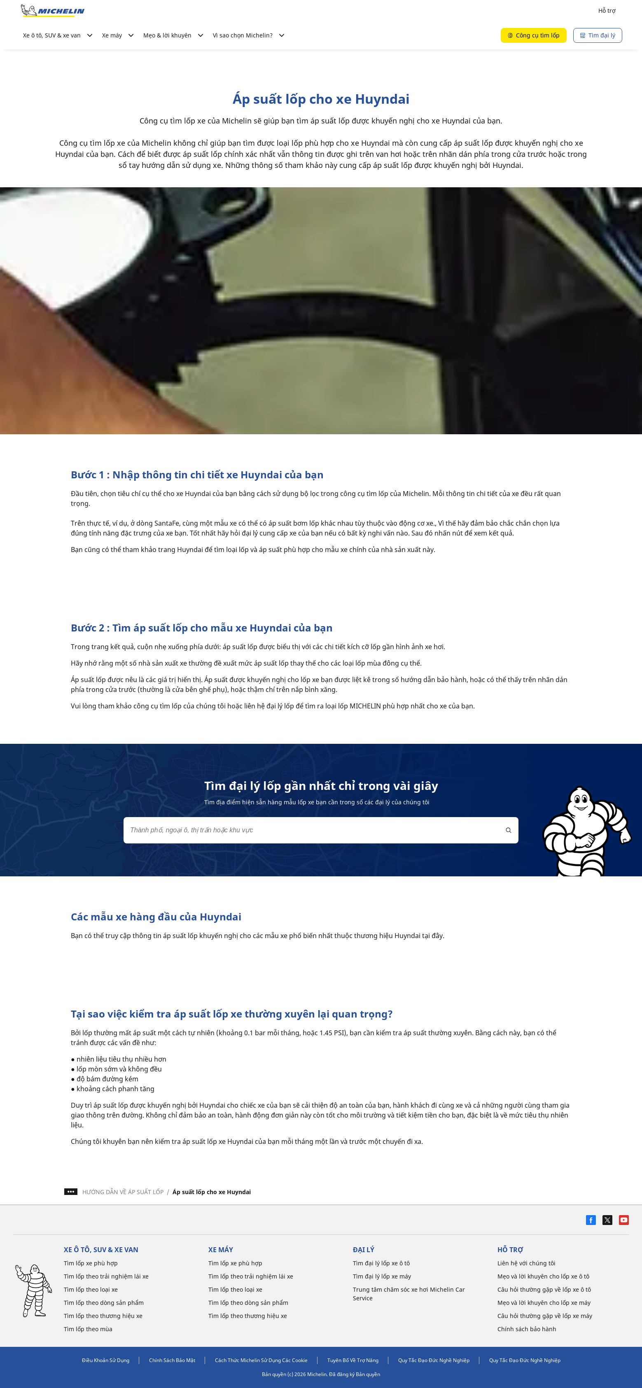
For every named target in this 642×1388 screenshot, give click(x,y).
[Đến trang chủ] (53, 10)
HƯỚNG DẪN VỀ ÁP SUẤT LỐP (122, 1192)
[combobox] (321, 830)
